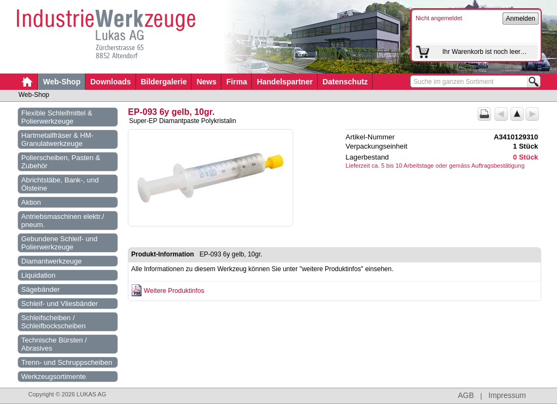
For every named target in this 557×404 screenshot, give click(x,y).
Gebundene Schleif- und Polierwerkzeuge (59, 243)
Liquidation (38, 275)
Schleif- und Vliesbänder (59, 303)
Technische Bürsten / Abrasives (54, 344)
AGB (466, 395)
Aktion (31, 202)
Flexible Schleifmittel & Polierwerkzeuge (56, 117)
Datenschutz (345, 81)
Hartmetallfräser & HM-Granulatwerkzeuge (57, 139)
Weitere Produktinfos (174, 291)
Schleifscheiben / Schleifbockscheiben (53, 322)
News (206, 81)
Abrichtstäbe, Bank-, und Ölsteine (59, 184)
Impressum (507, 395)
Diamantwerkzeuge (51, 261)
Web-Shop (62, 81)
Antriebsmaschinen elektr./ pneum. (62, 220)
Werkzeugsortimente (53, 376)
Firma (236, 81)
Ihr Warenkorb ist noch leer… (484, 52)
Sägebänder (40, 289)
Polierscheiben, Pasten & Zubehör (60, 162)
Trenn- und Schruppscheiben (66, 362)
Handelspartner (285, 81)
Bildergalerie (164, 81)
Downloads (110, 81)
